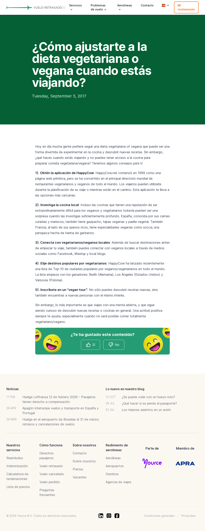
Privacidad (188, 515)
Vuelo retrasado (51, 466)
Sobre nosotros (84, 461)
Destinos (112, 474)
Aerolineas (113, 458)
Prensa (78, 469)
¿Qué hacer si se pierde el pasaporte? (149, 403)
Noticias (12, 389)
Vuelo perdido (49, 482)
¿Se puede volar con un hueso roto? (148, 397)
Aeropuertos (115, 466)
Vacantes (79, 477)
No (113, 344)
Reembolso (14, 458)
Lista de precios (18, 487)
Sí (90, 344)
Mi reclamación (186, 7)
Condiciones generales (159, 515)
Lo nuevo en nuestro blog (125, 389)
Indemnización (17, 466)
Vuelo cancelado (51, 474)
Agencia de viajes (118, 482)
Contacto (147, 5)
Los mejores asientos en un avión (146, 410)
